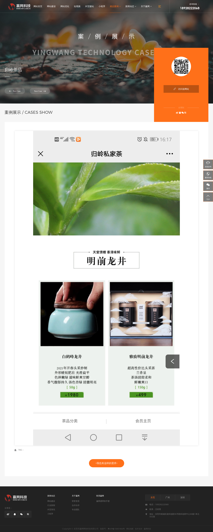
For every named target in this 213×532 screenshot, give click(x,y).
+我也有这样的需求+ (106, 463)
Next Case (40, 91)
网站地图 (129, 529)
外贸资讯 (51, 509)
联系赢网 (100, 496)
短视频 (77, 6)
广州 (167, 497)
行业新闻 (51, 505)
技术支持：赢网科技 (143, 529)
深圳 (182, 497)
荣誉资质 (75, 501)
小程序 (102, 6)
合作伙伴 (75, 505)
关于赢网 (146, 6)
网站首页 (38, 6)
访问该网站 (181, 89)
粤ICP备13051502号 (116, 529)
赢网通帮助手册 (103, 501)
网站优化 (64, 6)
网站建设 (51, 6)
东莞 (153, 497)
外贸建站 (89, 6)
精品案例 (115, 6)
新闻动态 (130, 6)
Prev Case (15, 91)
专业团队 (75, 509)
